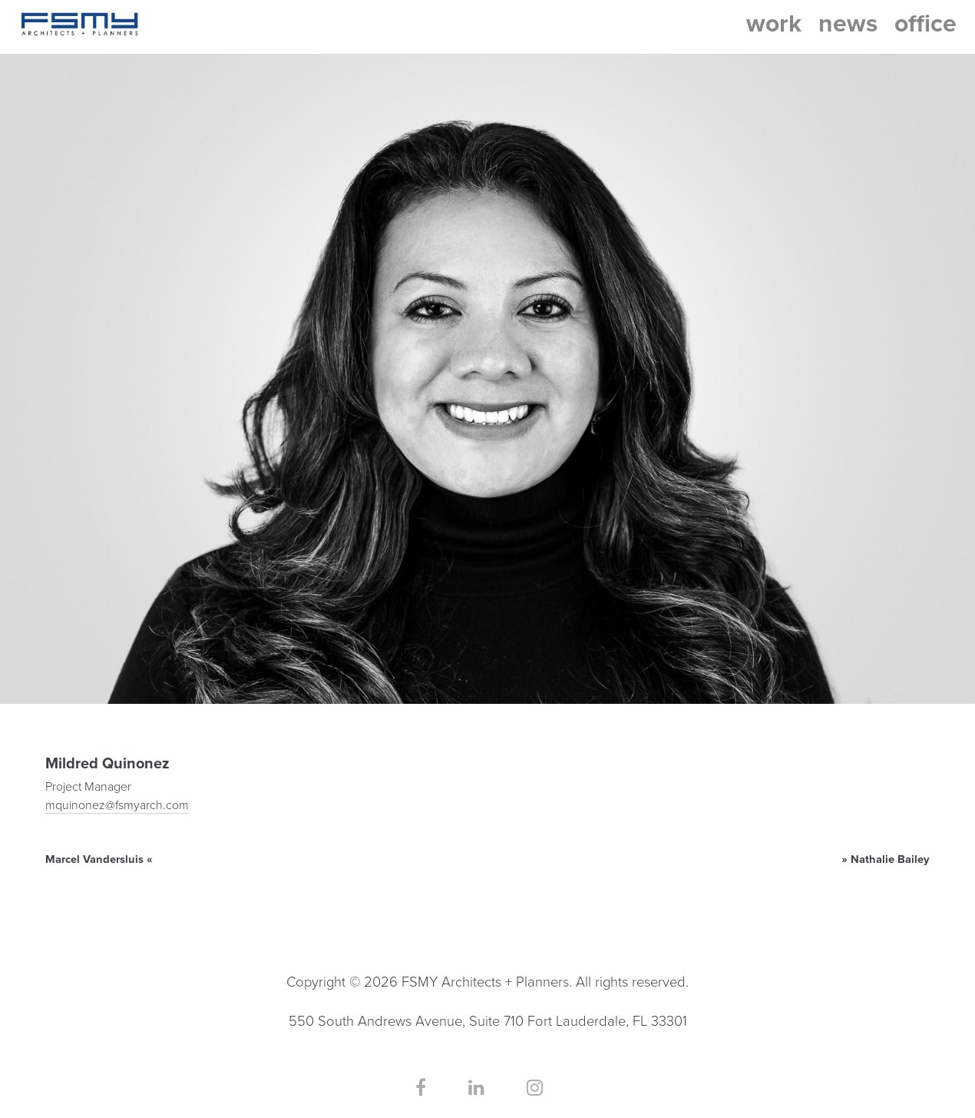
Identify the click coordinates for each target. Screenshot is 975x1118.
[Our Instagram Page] (535, 1088)
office (925, 23)
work (773, 23)
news (848, 23)
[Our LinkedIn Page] (476, 1088)
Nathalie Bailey (890, 859)
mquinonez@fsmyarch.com (117, 805)
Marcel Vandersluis (94, 859)
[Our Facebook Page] (421, 1088)
